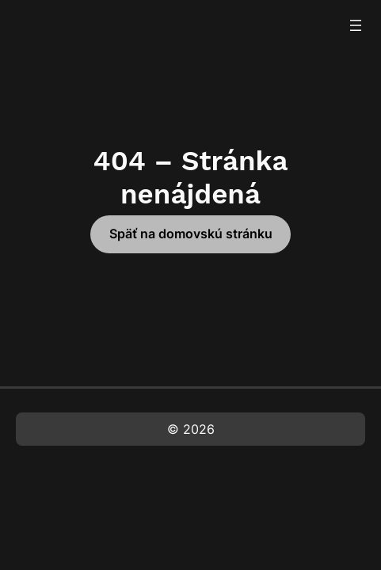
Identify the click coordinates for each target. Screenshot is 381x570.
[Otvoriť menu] (355, 25)
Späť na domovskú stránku (190, 233)
